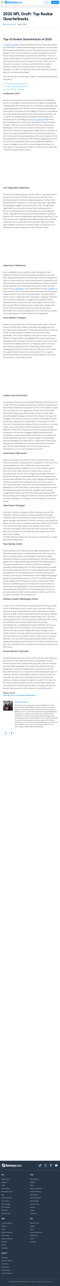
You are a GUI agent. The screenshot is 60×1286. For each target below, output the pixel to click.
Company (5, 1257)
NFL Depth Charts (7, 1191)
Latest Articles (6, 1213)
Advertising (5, 1267)
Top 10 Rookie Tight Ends (15, 89)
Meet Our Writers (7, 1261)
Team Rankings (6, 1198)
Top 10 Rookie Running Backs (16, 84)
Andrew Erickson (10, 24)
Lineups (32, 1207)
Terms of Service (7, 1273)
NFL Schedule (6, 1207)
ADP (3, 1195)
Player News (5, 1188)
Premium (55, 2)
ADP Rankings (34, 1201)
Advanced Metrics (35, 1198)
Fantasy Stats (34, 1179)
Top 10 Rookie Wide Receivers (17, 87)
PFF (37, 136)
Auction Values (34, 1204)
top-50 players (18, 289)
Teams (32, 1210)
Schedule (33, 1213)
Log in (47, 2)
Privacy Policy (6, 1270)
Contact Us (5, 1264)
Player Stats (5, 1179)
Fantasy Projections (36, 1188)
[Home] (13, 2)
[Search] (31, 6)
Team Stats (5, 1201)
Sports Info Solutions (36, 119)
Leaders (4, 1182)
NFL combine (50, 289)
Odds (3, 1185)
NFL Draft (4, 1210)
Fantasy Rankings (35, 1191)
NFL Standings (6, 1204)
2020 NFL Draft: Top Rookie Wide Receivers (19, 695)
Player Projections (7, 1232)
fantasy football (11, 45)
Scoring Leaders (7, 1223)
